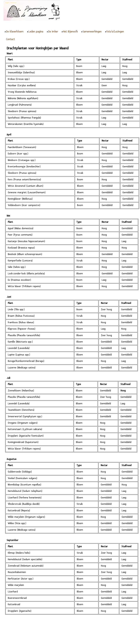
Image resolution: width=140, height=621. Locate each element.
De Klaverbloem (14, 31)
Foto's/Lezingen (115, 31)
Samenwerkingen (92, 31)
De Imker (53, 31)
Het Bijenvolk (70, 31)
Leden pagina (35, 31)
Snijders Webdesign (11, 2)
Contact (10, 39)
